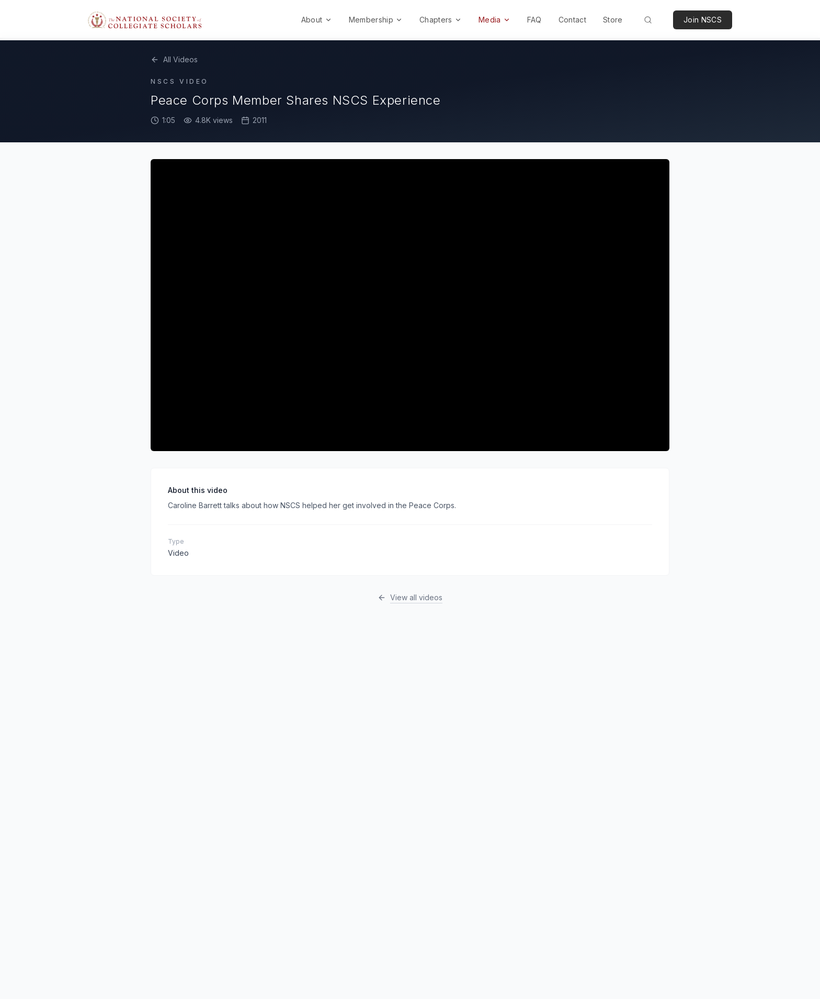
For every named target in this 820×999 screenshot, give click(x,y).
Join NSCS (703, 19)
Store (613, 19)
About (316, 19)
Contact (572, 19)
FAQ (534, 19)
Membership (376, 19)
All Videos (174, 59)
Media (494, 19)
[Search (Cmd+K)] (648, 20)
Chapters (440, 19)
